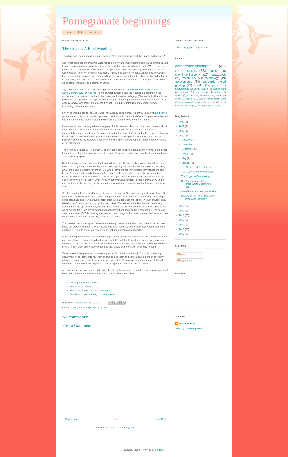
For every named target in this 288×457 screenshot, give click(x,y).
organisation (219, 88)
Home (68, 32)
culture (178, 98)
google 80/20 (192, 98)
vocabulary (189, 78)
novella (198, 85)
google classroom (212, 106)
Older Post (160, 419)
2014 (182, 224)
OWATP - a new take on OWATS (198, 191)
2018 (182, 206)
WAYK (178, 95)
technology (212, 78)
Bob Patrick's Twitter (80, 286)
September (188, 148)
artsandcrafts (182, 88)
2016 (182, 215)
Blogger (159, 449)
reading (213, 70)
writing (217, 92)
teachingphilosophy (187, 74)
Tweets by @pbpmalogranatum (191, 47)
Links (80, 32)
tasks (199, 105)
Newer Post (71, 419)
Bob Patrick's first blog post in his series (91, 290)
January (186, 162)
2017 (182, 210)
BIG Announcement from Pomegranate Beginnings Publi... (196, 184)
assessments (183, 81)
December (188, 139)
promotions (184, 102)
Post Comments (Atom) (122, 427)
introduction (205, 95)
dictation (191, 95)
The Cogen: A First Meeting (195, 176)
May (184, 158)
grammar (184, 92)
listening (211, 102)
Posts (181, 254)
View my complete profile (188, 328)
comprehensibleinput (192, 66)
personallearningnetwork (214, 98)
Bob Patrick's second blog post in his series (93, 294)
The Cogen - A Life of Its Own (196, 167)
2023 (182, 121)
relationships (85, 307)
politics (216, 85)
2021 (182, 126)
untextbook (219, 74)
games (198, 102)
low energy (202, 92)
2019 (182, 135)
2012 (182, 233)
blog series (161, 112)
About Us (94, 32)
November (188, 144)
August (186, 153)
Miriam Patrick (187, 323)
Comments (184, 260)
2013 (182, 229)
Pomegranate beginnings (116, 21)
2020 (182, 130)
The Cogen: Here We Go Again (197, 171)
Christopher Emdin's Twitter (84, 282)
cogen (74, 307)
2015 (182, 219)
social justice (100, 307)
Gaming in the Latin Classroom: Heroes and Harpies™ (198, 197)
